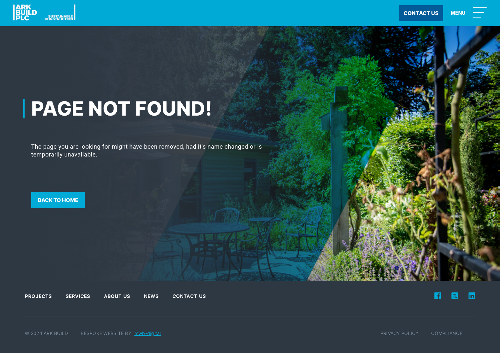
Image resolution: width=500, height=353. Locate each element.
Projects (38, 296)
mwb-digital (147, 333)
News (151, 296)
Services (78, 296)
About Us (117, 296)
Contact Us (189, 296)
